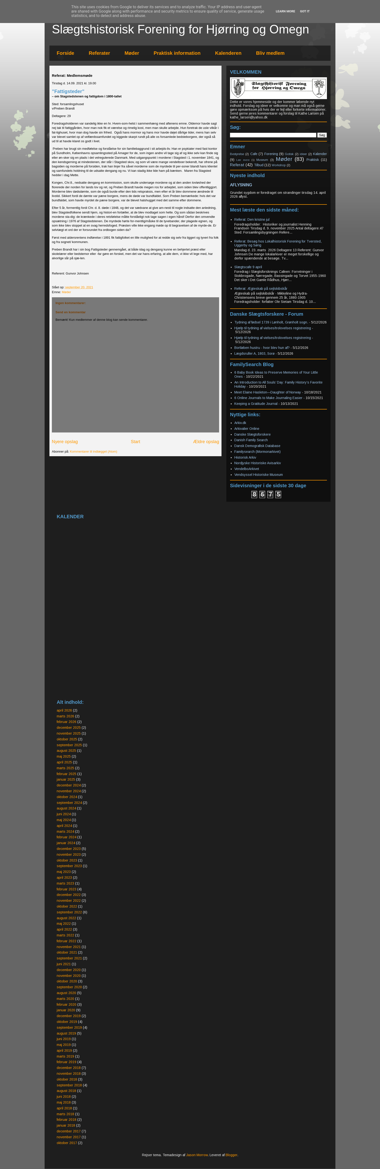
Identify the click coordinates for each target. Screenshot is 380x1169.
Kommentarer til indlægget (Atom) (93, 451)
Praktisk (313, 160)
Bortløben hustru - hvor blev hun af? (262, 348)
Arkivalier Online (246, 429)
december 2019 (69, 1016)
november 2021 (69, 947)
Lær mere (242, 159)
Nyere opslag (65, 441)
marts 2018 (65, 1114)
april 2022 (64, 929)
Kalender (320, 154)
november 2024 (69, 791)
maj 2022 (64, 924)
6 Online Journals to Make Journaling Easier (268, 398)
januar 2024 (66, 843)
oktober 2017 (67, 1143)
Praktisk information (177, 53)
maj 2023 (64, 872)
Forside (65, 53)
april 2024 (64, 826)
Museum (262, 160)
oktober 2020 (67, 981)
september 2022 (69, 912)
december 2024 (69, 785)
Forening (271, 154)
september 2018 (69, 1085)
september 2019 (69, 1027)
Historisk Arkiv (245, 457)
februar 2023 (66, 889)
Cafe (253, 154)
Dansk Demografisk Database (257, 446)
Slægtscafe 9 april (248, 267)
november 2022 (69, 900)
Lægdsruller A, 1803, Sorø (254, 353)
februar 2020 (66, 1004)
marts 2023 (65, 883)
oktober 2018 (67, 1079)
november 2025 (69, 733)
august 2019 (66, 1033)
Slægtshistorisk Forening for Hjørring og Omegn (180, 29)
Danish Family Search (251, 440)
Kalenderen (228, 53)
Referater (99, 53)
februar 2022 (66, 941)
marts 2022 (65, 935)
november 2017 (69, 1137)
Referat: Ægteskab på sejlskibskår (260, 288)
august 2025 (66, 751)
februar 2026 (66, 722)
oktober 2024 (67, 797)
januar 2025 (66, 779)
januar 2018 (66, 1125)
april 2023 (64, 877)
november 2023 (69, 854)
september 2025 (69, 745)
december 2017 (69, 1131)
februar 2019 (66, 1062)
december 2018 (69, 1068)
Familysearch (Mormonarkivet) (257, 452)
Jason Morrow (197, 1155)
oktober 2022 (67, 906)
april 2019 (64, 1050)
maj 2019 (64, 1045)
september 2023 (69, 866)
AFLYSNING (241, 185)
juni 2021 (64, 964)
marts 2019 (65, 1056)
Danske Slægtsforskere (252, 434)
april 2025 (64, 762)
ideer (303, 154)
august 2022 (66, 918)
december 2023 (69, 849)
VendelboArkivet (246, 469)
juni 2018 (64, 1096)
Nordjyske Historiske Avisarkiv (257, 463)
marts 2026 (65, 716)
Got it (305, 11)
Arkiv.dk (240, 423)
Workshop (279, 165)
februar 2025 (66, 774)
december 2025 (69, 728)
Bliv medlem (270, 53)
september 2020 (69, 987)
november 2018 (69, 1073)
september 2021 (69, 958)
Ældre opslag (206, 441)
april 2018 (64, 1108)
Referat (237, 165)
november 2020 (69, 976)
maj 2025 (64, 756)
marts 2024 (65, 831)
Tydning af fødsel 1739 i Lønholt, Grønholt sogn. (271, 322)
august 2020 (66, 993)
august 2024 (66, 808)
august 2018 (66, 1091)
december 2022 (69, 895)
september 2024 (69, 803)
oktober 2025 (67, 739)
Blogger (231, 1155)
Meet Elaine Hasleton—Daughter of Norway (267, 392)
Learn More (285, 11)
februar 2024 (66, 837)
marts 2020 (65, 999)
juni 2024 (64, 814)
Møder (132, 53)
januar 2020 (66, 1010)
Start (135, 441)
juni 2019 (64, 1039)
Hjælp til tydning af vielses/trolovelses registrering (272, 328)
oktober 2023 (67, 860)
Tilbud (258, 165)
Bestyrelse (237, 154)
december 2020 (69, 970)
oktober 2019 (67, 1022)
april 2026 (64, 710)
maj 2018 (64, 1102)
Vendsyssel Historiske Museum (258, 475)
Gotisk (289, 154)
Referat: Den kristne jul (251, 219)
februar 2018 (66, 1120)
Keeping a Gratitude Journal (255, 404)
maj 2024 (64, 820)
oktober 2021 (67, 952)
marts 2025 (65, 768)
